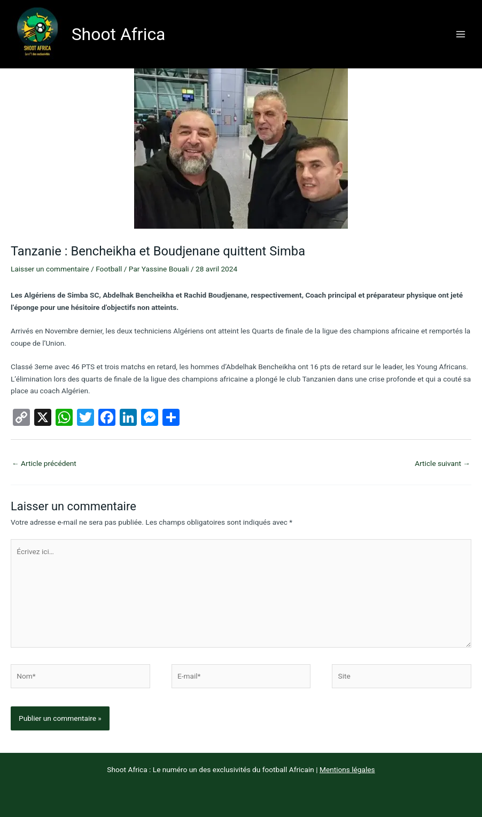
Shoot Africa (119, 34)
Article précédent (44, 463)
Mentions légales (347, 769)
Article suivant (442, 463)
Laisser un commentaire (50, 268)
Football (109, 268)
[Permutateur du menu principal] (461, 34)
